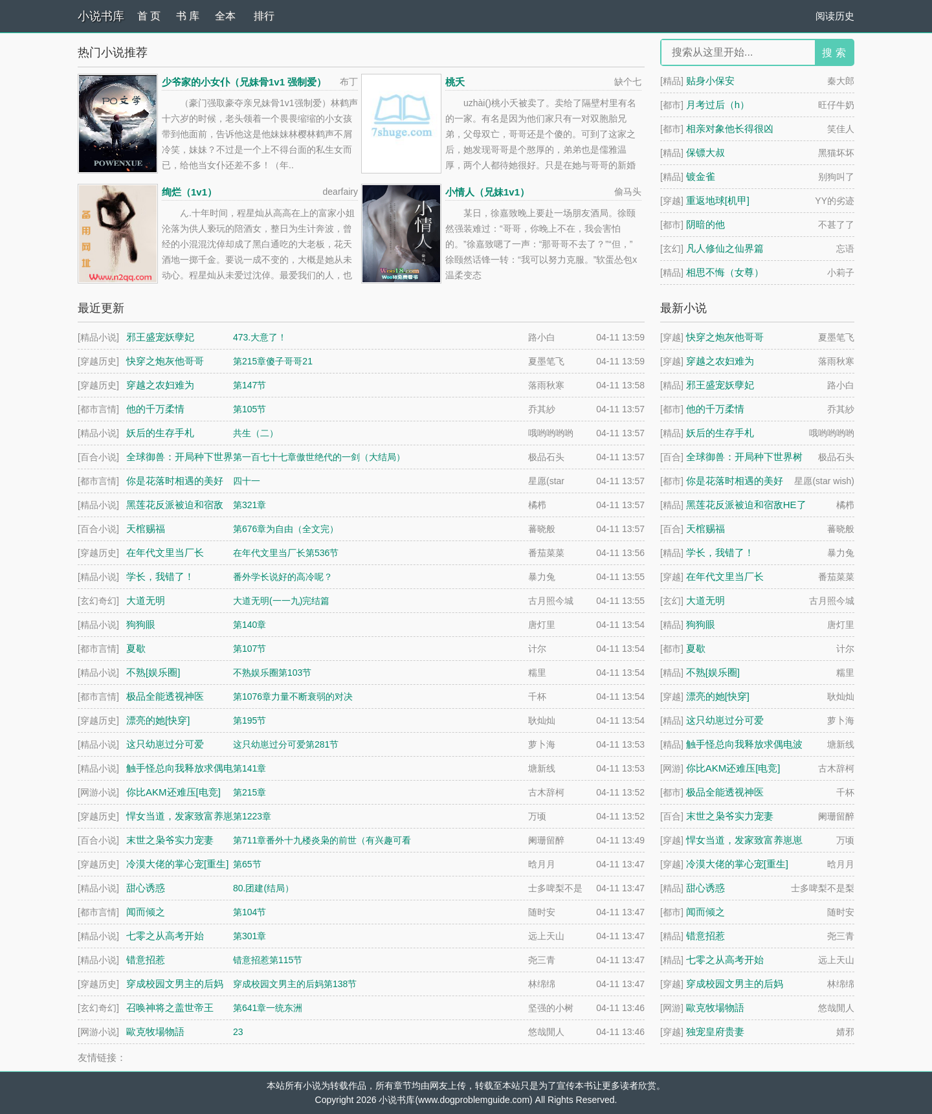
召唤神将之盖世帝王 (170, 1007)
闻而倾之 (705, 911)
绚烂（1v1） (189, 191)
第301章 (249, 936)
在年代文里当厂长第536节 (285, 553)
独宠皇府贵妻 (715, 1031)
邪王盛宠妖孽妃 (720, 384)
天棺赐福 (705, 528)
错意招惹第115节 (267, 960)
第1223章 (252, 816)
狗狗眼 (700, 624)
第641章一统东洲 (267, 1008)
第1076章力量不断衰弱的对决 (293, 696)
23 (238, 1032)
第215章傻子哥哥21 (273, 361)
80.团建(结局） (263, 888)
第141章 (249, 768)
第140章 (249, 624)
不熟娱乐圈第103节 (272, 672)
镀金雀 (700, 176)
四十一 (246, 481)
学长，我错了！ (720, 552)
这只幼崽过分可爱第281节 (285, 744)
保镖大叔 (705, 152)
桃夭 (455, 81)
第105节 (249, 409)
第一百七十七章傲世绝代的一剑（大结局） (319, 457)
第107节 (249, 648)
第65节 (247, 864)
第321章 (249, 505)
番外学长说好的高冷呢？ (283, 577)
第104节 (249, 912)
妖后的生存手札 (720, 432)
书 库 (187, 15)
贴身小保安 (710, 80)
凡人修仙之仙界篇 (725, 248)
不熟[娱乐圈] (713, 672)
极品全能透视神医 (725, 791)
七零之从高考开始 (725, 959)
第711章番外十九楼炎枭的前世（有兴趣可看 (322, 840)
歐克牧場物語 (715, 1007)
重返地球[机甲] (717, 200)
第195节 (249, 720)
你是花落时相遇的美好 (734, 480)
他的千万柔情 (715, 408)
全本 (225, 15)
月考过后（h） (717, 104)
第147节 (249, 385)
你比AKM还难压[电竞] (733, 768)
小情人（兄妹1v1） (487, 191)
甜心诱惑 (705, 887)
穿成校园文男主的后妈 (734, 983)
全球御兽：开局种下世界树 (744, 456)
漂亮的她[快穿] (717, 696)
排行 (264, 15)
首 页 (149, 15)
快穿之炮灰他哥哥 (725, 336)
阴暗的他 (705, 224)
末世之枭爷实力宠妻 (729, 815)
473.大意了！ (260, 337)
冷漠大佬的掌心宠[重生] (737, 863)
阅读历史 (835, 15)
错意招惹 (705, 935)
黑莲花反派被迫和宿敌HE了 (746, 504)
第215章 (249, 792)
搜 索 (833, 52)
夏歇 (695, 648)
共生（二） (255, 433)
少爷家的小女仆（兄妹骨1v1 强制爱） (244, 81)
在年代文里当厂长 (725, 576)
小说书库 (101, 16)
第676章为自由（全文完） (285, 529)
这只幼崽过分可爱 (725, 720)
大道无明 (705, 600)
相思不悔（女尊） (725, 272)
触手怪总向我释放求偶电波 (744, 744)
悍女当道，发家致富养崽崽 (744, 839)
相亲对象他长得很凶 (729, 128)
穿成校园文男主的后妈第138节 (295, 984)
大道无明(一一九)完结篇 (281, 601)
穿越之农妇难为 (720, 360)
